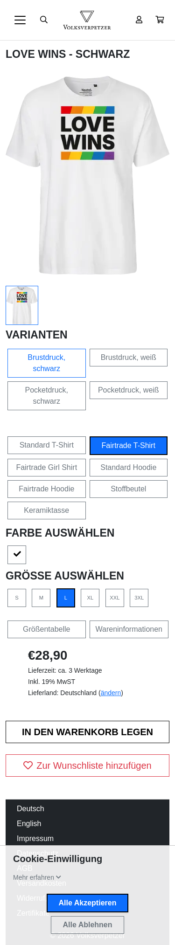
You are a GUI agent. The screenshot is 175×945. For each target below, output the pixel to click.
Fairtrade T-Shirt (128, 445)
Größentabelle (46, 629)
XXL (114, 597)
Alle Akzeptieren (88, 903)
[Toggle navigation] (20, 20)
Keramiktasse (46, 510)
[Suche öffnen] (44, 20)
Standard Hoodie (128, 467)
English (29, 824)
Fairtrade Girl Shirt (46, 467)
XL (90, 597)
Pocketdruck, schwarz (46, 395)
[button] (159, 20)
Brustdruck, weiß (128, 357)
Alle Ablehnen (87, 925)
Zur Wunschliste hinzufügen (87, 765)
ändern (111, 693)
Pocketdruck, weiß (128, 390)
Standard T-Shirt (47, 445)
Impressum (35, 838)
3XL (139, 597)
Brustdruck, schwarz (46, 362)
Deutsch (30, 809)
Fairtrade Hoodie (46, 489)
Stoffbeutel (128, 489)
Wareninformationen (129, 629)
